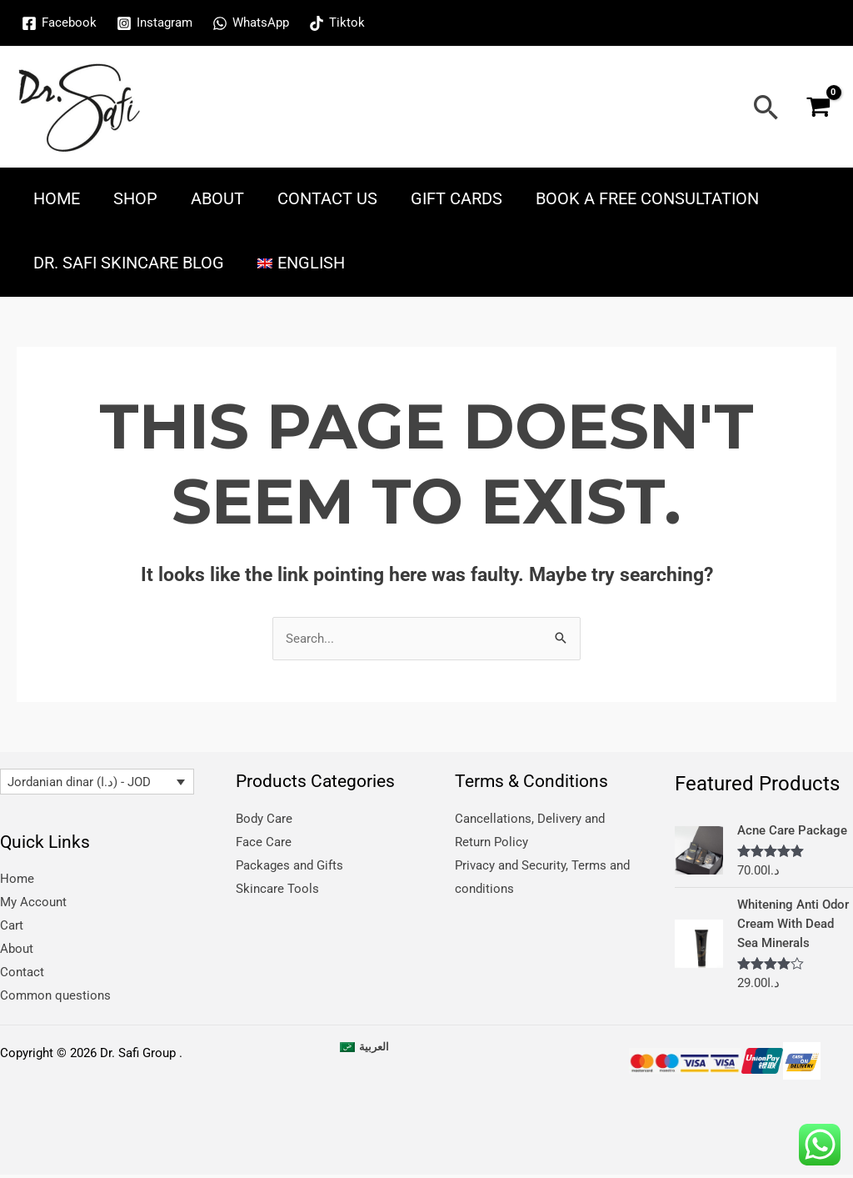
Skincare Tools (277, 887)
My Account (33, 902)
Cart (11, 925)
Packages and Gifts (289, 864)
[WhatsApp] (250, 23)
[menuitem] (301, 263)
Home (56, 198)
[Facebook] (59, 23)
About (217, 198)
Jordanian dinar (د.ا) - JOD (79, 782)
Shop (135, 198)
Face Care (264, 842)
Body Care (264, 818)
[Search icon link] (766, 107)
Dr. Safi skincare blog (128, 263)
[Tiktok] (337, 23)
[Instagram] (154, 23)
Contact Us (327, 198)
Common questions (55, 994)
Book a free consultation (647, 198)
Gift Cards (456, 198)
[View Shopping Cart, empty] (818, 107)
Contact (22, 972)
